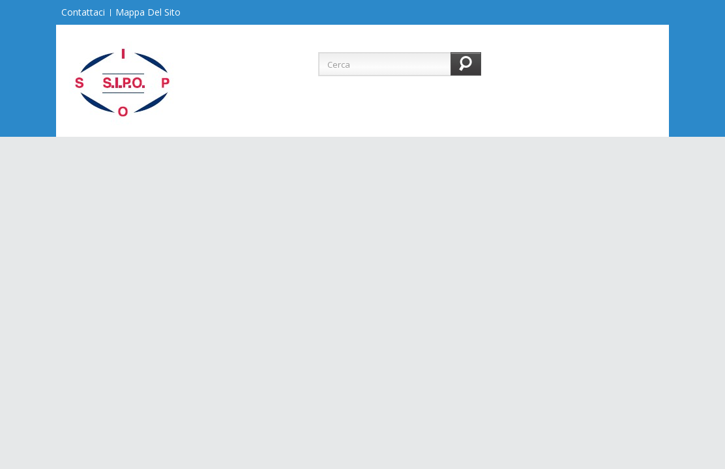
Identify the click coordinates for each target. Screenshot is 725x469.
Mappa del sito (148, 12)
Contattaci (83, 12)
